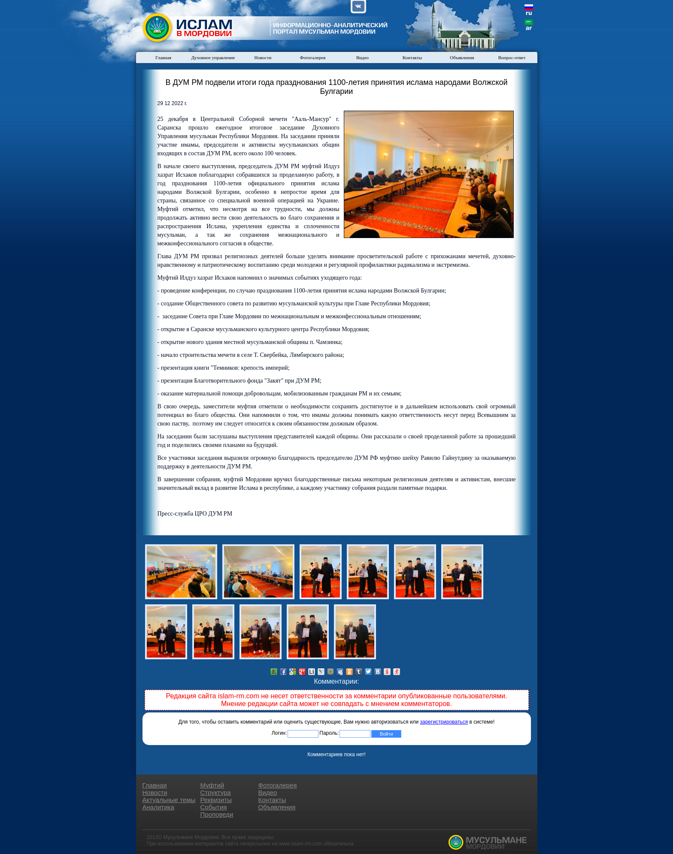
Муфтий (212, 785)
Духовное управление (213, 57)
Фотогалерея (313, 57)
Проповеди (216, 814)
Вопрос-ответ (512, 57)
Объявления (462, 57)
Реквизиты (216, 799)
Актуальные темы (169, 799)
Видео (362, 57)
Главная (163, 57)
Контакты (412, 57)
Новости (263, 57)
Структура (215, 792)
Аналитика (158, 807)
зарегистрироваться (444, 722)
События (213, 807)
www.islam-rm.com (300, 844)
